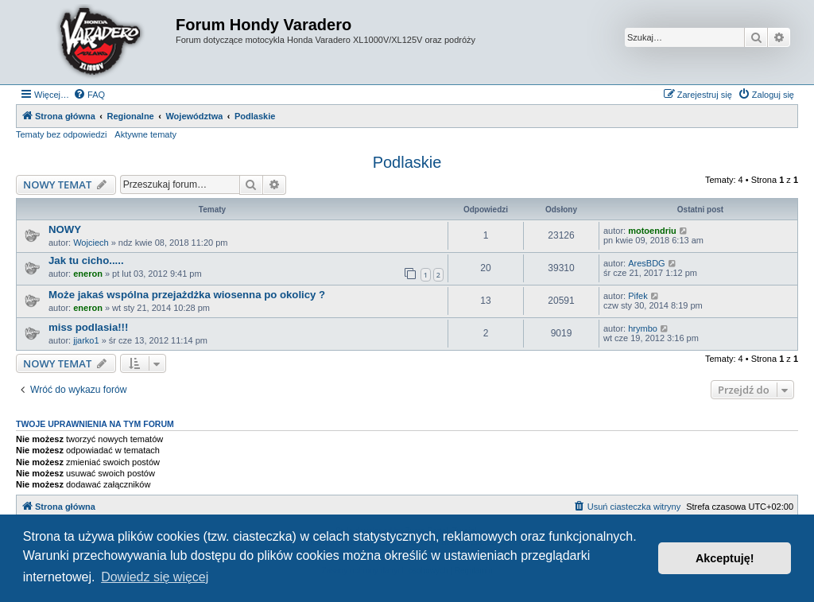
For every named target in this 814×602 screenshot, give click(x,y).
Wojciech (90, 242)
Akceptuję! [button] (725, 558)
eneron (88, 273)
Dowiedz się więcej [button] (154, 577)
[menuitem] (89, 94)
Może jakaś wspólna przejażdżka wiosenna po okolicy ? (186, 295)
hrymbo (642, 328)
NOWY (64, 229)
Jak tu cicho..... (86, 260)
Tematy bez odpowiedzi (61, 134)
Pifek (637, 296)
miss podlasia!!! (88, 327)
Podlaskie (407, 162)
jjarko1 (86, 340)
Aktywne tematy (145, 134)
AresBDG (646, 263)
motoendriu (652, 230)
